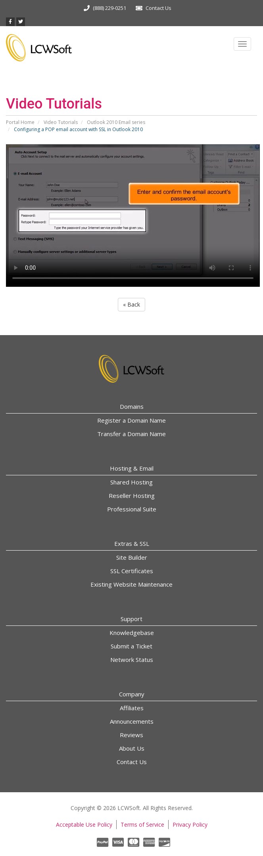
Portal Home (20, 122)
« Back (131, 304)
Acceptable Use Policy (84, 824)
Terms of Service (142, 824)
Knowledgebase (131, 633)
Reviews (131, 735)
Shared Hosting (131, 482)
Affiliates (132, 708)
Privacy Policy (190, 824)
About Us (131, 748)
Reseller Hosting (132, 495)
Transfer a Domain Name (131, 434)
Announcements (132, 721)
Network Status (131, 659)
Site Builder (131, 557)
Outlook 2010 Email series (116, 122)
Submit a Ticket (131, 646)
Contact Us (158, 7)
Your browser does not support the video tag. (133, 215)
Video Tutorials (61, 122)
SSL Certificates (131, 571)
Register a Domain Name (131, 420)
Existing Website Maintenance (131, 584)
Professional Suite (131, 509)
